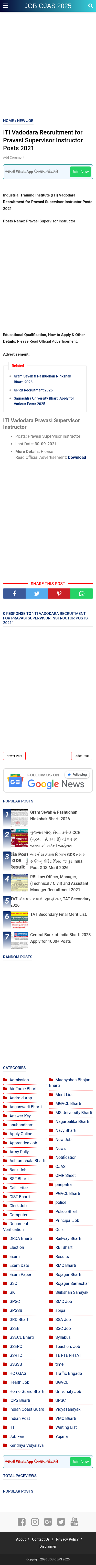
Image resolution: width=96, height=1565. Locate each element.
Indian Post (19, 1418)
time (59, 1364)
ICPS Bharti (19, 1400)
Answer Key (20, 1116)
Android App (20, 1098)
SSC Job (63, 1328)
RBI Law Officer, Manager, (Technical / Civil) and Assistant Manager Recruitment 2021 (59, 883)
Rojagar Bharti (68, 1274)
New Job (63, 1139)
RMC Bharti (65, 1265)
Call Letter (18, 1188)
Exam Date (19, 1265)
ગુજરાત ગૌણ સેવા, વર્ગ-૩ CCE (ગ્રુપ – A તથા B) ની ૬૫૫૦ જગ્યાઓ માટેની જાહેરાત (55, 839)
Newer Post (14, 756)
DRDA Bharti (20, 1238)
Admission (19, 1079)
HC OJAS (17, 1373)
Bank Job (18, 1169)
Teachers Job (67, 1346)
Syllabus (63, 1337)
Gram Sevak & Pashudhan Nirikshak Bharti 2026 (42, 379)
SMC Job (63, 1301)
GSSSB (15, 1364)
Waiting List (66, 1427)
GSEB (14, 1328)
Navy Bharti (65, 1130)
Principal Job (67, 1220)
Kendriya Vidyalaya (26, 1445)
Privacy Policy (67, 1539)
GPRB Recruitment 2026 (33, 390)
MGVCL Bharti (68, 1103)
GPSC (14, 1301)
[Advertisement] (48, 65)
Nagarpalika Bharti (72, 1121)
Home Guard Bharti (26, 1391)
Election (16, 1247)
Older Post (81, 756)
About (21, 1539)
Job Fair (16, 1436)
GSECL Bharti (21, 1337)
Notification (66, 1157)
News (60, 1148)
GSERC (15, 1346)
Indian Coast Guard (26, 1409)
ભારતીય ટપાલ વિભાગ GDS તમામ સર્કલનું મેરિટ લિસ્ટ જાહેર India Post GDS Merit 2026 (58, 861)
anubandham (21, 1124)
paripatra (63, 1184)
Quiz (59, 1229)
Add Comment (13, 157)
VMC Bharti (65, 1418)
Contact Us (41, 1539)
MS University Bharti (73, 1112)
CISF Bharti (19, 1196)
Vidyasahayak (67, 1409)
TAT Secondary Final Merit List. (58, 914)
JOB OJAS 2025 (48, 5)
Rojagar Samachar (72, 1283)
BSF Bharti (19, 1178)
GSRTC (15, 1355)
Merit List (63, 1094)
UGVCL (61, 1382)
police (60, 1202)
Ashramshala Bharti (27, 1160)
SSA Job (63, 1319)
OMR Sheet (65, 1175)
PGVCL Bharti (67, 1193)
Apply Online (20, 1133)
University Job (68, 1391)
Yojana (61, 1436)
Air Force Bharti (23, 1088)
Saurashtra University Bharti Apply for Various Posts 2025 (44, 401)
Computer (18, 1214)
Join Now (80, 171)
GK (12, 1292)
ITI (11, 1427)
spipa (60, 1310)
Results (62, 1256)
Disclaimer (48, 1546)
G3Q (13, 1283)
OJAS (60, 1166)
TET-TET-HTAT (68, 1355)
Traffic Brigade (68, 1373)
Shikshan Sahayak (71, 1292)
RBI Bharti (64, 1247)
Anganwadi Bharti (25, 1106)
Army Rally (19, 1151)
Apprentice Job (23, 1143)
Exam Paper (20, 1274)
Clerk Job (18, 1205)
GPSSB (15, 1310)
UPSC (60, 1400)
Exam (14, 1256)
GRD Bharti (19, 1319)
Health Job (19, 1382)
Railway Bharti (68, 1238)
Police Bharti (66, 1211)
